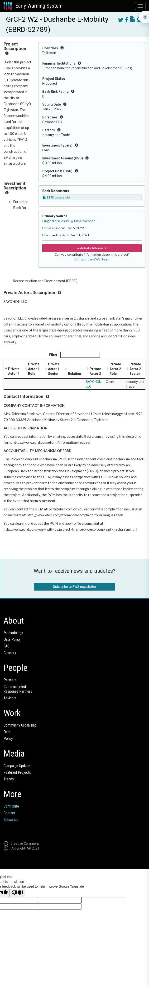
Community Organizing (20, 725)
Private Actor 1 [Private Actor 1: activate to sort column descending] (13, 371)
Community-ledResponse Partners (18, 689)
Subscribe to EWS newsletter (74, 587)
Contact (9, 813)
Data (7, 732)
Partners (10, 680)
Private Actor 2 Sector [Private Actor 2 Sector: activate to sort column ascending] (135, 369)
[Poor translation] (17, 893)
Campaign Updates (17, 765)
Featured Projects (17, 772)
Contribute (11, 806)
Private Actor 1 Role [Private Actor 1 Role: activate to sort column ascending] (33, 369)
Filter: (74, 355)
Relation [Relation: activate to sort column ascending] (74, 374)
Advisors (10, 698)
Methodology (13, 633)
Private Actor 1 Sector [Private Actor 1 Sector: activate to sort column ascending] (53, 369)
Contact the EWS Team (92, 259)
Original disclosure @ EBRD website (69, 221)
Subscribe (11, 819)
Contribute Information (92, 248)
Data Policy (12, 639)
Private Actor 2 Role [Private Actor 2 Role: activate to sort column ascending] (115, 369)
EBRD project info (56, 197)
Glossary (10, 653)
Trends (9, 779)
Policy (8, 738)
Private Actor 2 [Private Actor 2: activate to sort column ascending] (95, 371)
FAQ (7, 646)
